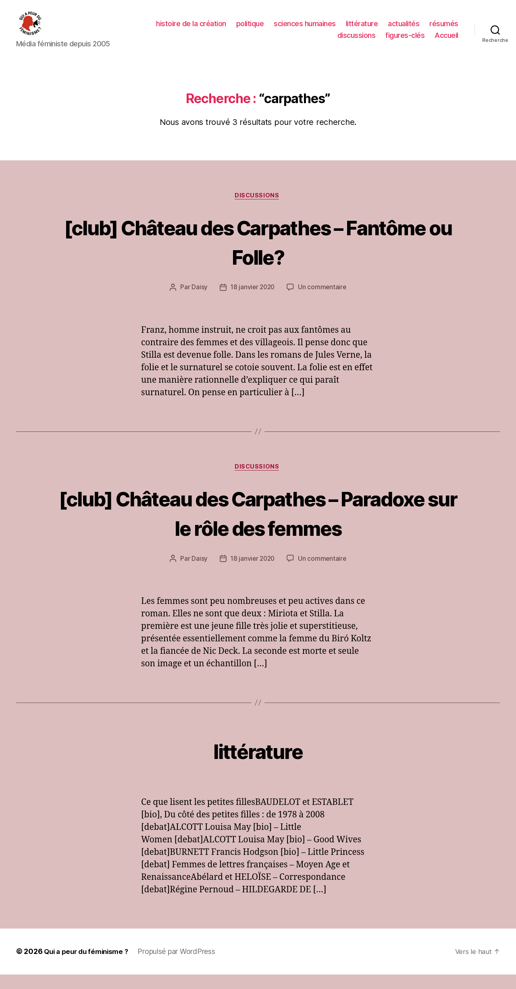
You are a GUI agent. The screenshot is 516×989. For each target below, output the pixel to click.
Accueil (446, 41)
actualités (403, 29)
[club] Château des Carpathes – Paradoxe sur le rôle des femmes (258, 526)
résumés (443, 29)
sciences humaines (305, 29)
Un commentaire (323, 300)
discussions (356, 41)
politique (250, 29)
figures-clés (404, 41)
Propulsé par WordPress (182, 966)
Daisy (198, 300)
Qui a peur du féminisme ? (89, 966)
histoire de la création (191, 29)
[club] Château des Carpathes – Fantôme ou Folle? (258, 254)
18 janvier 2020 (252, 300)
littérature (362, 29)
